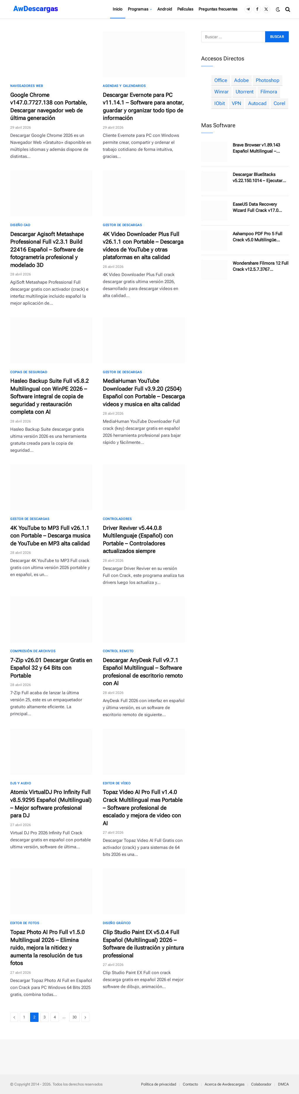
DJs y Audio (20, 783)
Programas (138, 9)
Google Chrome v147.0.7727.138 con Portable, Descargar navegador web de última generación (48, 107)
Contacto (190, 1084)
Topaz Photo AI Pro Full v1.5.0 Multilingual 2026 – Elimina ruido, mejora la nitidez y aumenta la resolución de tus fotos (47, 947)
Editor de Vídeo (117, 783)
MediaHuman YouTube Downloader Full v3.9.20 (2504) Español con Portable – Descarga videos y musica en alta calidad (144, 393)
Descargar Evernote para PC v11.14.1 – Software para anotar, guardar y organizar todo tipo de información (143, 107)
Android (164, 9)
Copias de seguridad (28, 372)
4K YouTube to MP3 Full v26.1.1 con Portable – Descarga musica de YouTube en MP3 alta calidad (50, 536)
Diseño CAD (20, 225)
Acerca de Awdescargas (224, 1084)
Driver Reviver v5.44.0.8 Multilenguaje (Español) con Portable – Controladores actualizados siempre (138, 540)
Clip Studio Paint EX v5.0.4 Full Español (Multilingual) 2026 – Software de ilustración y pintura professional (143, 944)
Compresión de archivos (32, 651)
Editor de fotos (24, 923)
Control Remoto (118, 651)
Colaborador (261, 1084)
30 (74, 1017)
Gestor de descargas (122, 225)
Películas (185, 9)
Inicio (118, 9)
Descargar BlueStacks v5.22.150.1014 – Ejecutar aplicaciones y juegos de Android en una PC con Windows (257, 178)
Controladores (117, 519)
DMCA (283, 1084)
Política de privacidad (158, 1084)
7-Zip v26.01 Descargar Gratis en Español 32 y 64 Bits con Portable (51, 668)
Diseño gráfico (117, 923)
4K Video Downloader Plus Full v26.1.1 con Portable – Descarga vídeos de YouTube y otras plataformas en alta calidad (143, 246)
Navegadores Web (26, 86)
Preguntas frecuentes (218, 9)
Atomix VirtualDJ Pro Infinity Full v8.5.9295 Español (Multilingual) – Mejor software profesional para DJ (51, 804)
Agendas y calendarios (124, 86)
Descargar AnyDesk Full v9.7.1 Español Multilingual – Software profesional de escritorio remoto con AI (143, 672)
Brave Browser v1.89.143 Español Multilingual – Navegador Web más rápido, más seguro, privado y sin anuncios (261, 148)
